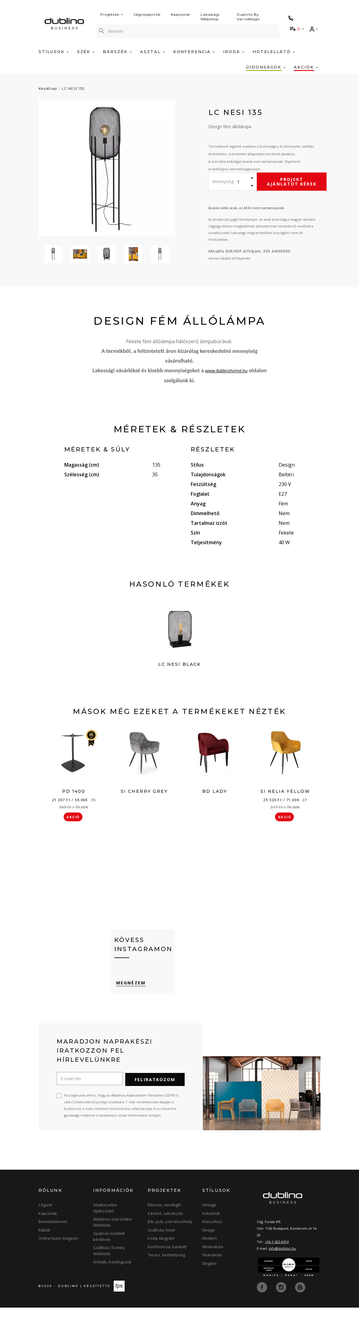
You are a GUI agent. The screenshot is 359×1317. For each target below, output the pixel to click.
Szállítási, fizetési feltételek (109, 1260)
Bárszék (117, 51)
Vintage (209, 1214)
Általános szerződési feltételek (112, 1231)
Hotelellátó (274, 51)
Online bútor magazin (58, 1247)
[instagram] (281, 1296)
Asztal (152, 51)
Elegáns (209, 1272)
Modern (209, 1247)
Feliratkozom (155, 1089)
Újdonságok (266, 67)
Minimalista (212, 1256)
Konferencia (194, 51)
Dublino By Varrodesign (248, 16)
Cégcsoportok (147, 14)
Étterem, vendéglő (164, 1214)
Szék (86, 51)
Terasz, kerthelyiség (166, 1264)
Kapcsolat (180, 14)
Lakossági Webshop (210, 16)
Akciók (306, 67)
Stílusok (54, 51)
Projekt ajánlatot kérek (292, 181)
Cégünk (45, 1214)
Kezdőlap (48, 88)
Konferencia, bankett (167, 1256)
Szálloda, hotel (161, 1239)
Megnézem (129, 994)
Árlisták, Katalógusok (112, 1271)
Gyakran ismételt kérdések (109, 1246)
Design (208, 1239)
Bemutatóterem (53, 1231)
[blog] (300, 1296)
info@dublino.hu (282, 1257)
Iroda (233, 51)
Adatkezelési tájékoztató (105, 1217)
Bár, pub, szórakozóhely (170, 1231)
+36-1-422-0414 (277, 1251)
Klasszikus (212, 1231)
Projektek (111, 14)
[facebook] (262, 1296)
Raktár (45, 1239)
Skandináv (212, 1264)
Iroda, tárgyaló (161, 1247)
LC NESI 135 (73, 88)
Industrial (211, 1222)
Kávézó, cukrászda (165, 1222)
